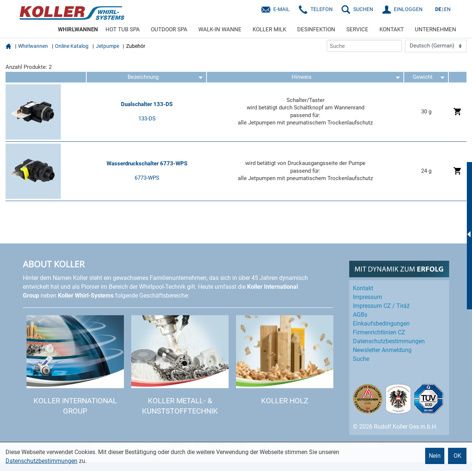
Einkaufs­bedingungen (381, 323)
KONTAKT (391, 29)
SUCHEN (363, 9)
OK (457, 455)
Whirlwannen (33, 46)
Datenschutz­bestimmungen (389, 341)
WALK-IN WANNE (220, 29)
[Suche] (364, 46)
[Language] (435, 46)
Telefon (321, 9)
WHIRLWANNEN (78, 29)
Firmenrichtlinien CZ (379, 332)
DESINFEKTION (316, 29)
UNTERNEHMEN (435, 29)
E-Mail (281, 9)
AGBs (360, 314)
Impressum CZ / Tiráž (381, 305)
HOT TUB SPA (122, 29)
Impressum (367, 297)
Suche (361, 358)
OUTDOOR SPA (169, 29)
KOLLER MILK (269, 29)
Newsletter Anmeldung (382, 350)
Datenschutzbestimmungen (41, 460)
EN (447, 9)
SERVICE (357, 29)
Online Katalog (71, 46)
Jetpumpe (107, 46)
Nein (435, 455)
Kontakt (363, 288)
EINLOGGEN (408, 9)
